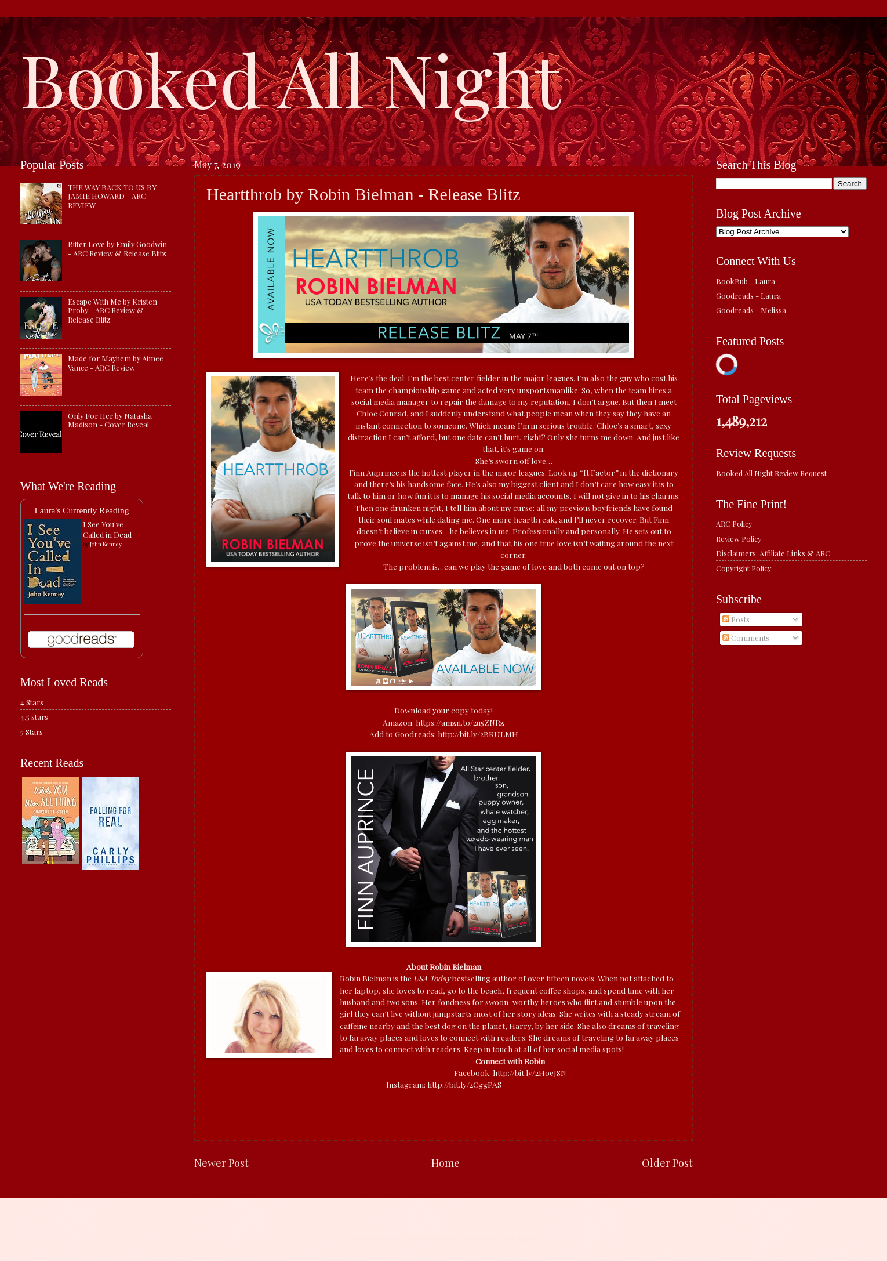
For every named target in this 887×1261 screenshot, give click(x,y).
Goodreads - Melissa (751, 310)
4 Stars (31, 702)
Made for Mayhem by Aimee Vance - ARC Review (115, 362)
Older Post (667, 1162)
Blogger (521, 1238)
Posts (736, 619)
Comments (745, 638)
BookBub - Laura (745, 281)
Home (445, 1162)
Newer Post (221, 1162)
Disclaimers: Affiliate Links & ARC (773, 553)
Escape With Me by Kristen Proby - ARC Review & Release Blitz (112, 310)
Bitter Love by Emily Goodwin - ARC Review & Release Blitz (117, 248)
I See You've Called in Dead (107, 529)
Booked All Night (290, 78)
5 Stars (31, 732)
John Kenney (106, 544)
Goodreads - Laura (748, 295)
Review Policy (738, 538)
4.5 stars (34, 717)
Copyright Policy (743, 568)
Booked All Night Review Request (771, 473)
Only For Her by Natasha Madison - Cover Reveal (110, 420)
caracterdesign (436, 1238)
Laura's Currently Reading (81, 510)
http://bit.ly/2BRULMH (478, 734)
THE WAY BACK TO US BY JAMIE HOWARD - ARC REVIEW (112, 196)
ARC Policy (734, 523)
